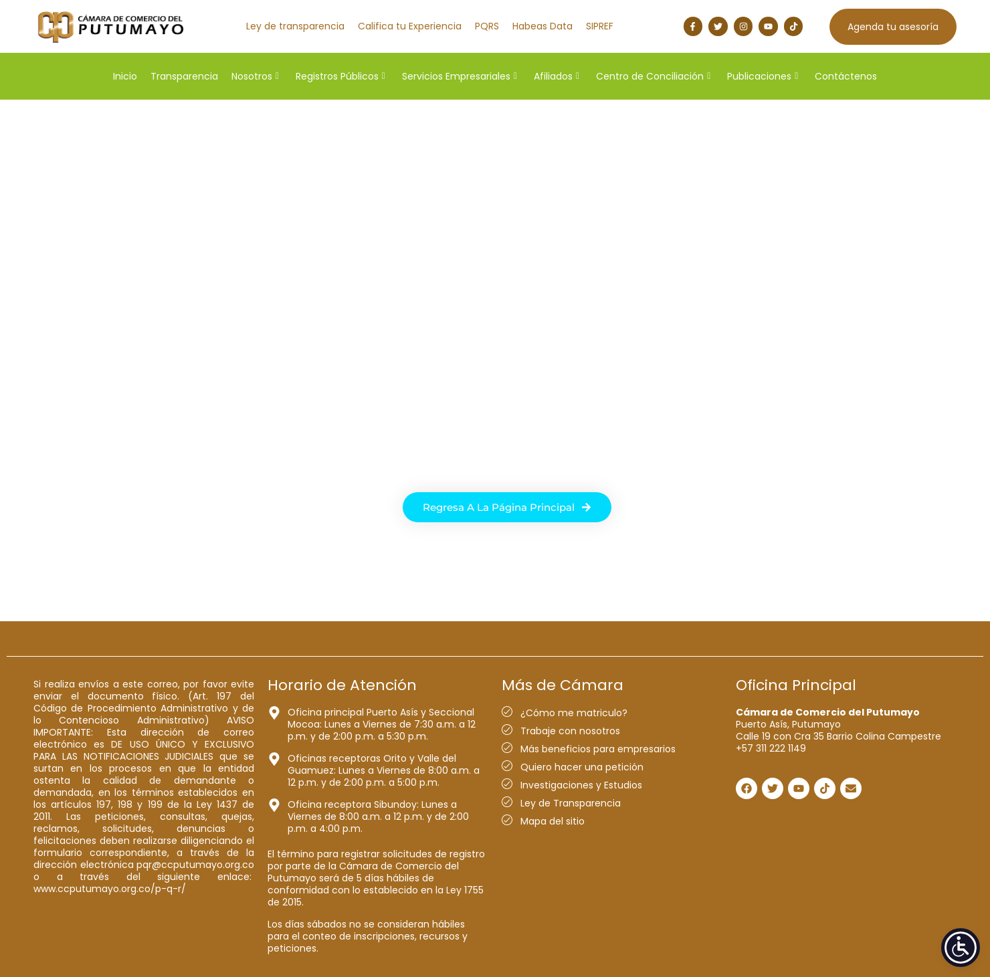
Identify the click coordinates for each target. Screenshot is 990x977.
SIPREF (599, 26)
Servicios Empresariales (459, 76)
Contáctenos (846, 76)
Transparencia (184, 76)
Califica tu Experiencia (410, 26)
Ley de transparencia (295, 26)
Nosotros (255, 76)
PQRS (487, 26)
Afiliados (556, 76)
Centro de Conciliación (653, 76)
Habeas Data (542, 26)
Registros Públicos (340, 76)
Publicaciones (762, 76)
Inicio (125, 76)
